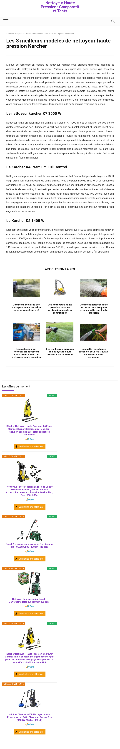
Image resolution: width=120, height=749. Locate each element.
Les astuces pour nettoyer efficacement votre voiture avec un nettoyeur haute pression (26, 357)
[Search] (113, 21)
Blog (17, 34)
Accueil (9, 34)
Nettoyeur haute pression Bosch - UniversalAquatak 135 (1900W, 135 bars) (29, 606)
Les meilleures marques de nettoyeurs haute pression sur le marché (60, 354)
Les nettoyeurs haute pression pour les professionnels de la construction (60, 310)
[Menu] (6, 21)
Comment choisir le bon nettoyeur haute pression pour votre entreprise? (26, 310)
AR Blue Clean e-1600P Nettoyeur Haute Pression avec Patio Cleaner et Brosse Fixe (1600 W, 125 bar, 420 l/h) (29, 723)
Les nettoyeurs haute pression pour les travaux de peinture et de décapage (94, 356)
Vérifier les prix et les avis (31, 452)
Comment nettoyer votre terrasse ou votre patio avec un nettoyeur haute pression (93, 310)
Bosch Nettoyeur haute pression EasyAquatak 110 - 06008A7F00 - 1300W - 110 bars (29, 551)
